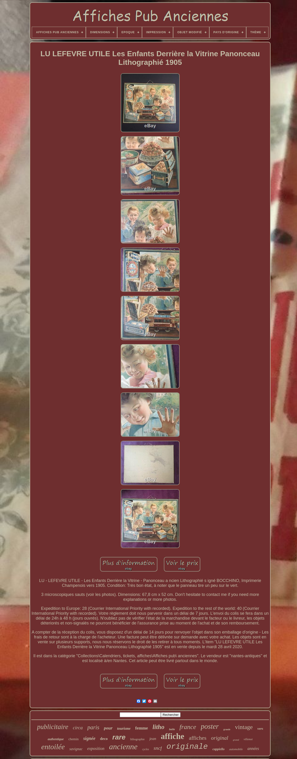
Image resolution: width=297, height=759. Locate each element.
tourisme (124, 728)
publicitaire (52, 726)
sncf (158, 748)
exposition (95, 748)
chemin (73, 739)
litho (158, 726)
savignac (76, 749)
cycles (145, 749)
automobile (236, 749)
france (188, 726)
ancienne (123, 746)
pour (108, 728)
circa (78, 727)
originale (187, 747)
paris (93, 727)
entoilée (53, 747)
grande (226, 729)
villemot (248, 739)
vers (260, 728)
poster (210, 726)
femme (141, 728)
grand (236, 739)
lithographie (137, 739)
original (219, 738)
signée (89, 738)
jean (152, 738)
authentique (56, 739)
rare (119, 737)
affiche (172, 736)
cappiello (219, 749)
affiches (198, 738)
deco (104, 738)
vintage (244, 727)
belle (172, 729)
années (253, 748)
